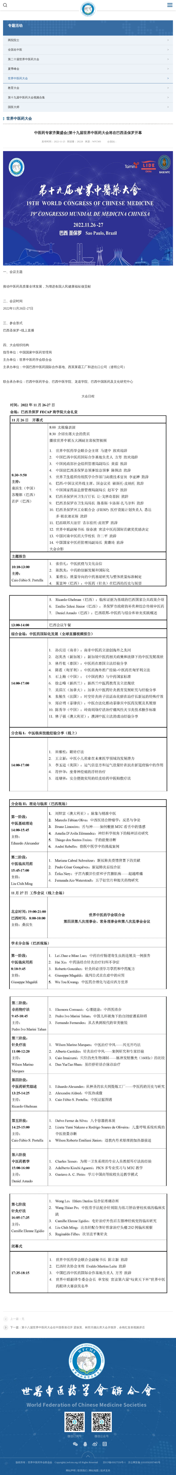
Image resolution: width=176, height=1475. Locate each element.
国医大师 (13, 107)
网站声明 (71, 1470)
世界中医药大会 (18, 78)
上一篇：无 (17, 1318)
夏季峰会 (13, 68)
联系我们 (82, 1470)
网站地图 (94, 1470)
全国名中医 (15, 49)
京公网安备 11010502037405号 (144, 1462)
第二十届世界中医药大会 (23, 59)
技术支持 (105, 1470)
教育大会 (13, 87)
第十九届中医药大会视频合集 (26, 97)
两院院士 (13, 40)
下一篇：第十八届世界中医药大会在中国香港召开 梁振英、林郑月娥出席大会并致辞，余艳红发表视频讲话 (77, 1327)
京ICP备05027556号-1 (114, 1462)
